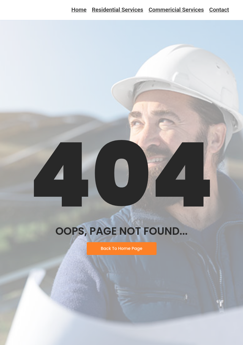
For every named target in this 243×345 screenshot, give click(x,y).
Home (78, 9)
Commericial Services (176, 9)
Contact (219, 9)
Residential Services (117, 9)
